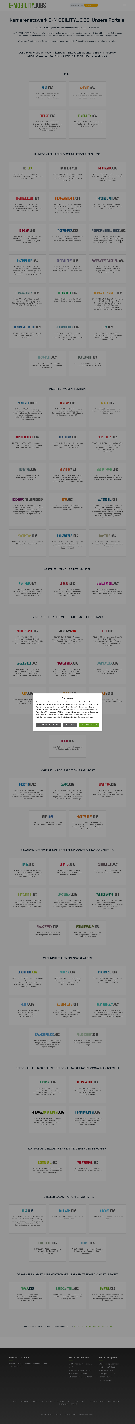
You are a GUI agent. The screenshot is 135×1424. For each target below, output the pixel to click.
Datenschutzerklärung (86, 717)
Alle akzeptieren (89, 725)
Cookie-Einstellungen (48, 725)
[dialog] (67, 712)
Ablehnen (70, 725)
